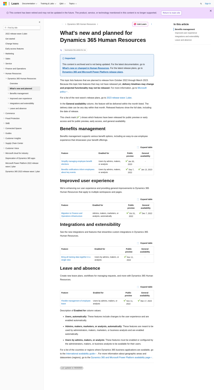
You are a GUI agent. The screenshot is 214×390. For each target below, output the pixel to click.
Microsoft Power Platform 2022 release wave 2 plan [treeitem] (21, 165)
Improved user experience (186, 33)
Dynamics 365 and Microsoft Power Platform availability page (120, 357)
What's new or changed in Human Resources (85, 68)
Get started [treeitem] (10, 39)
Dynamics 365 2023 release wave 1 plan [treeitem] (22, 171)
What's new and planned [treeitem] (21, 88)
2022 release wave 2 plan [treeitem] (16, 34)
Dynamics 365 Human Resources (81, 24)
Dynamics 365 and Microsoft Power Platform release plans (92, 72)
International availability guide (80, 353)
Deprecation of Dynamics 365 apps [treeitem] (20, 158)
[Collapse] (39, 22)
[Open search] (201, 3)
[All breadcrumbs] (62, 24)
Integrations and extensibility (187, 36)
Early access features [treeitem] (14, 49)
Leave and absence (183, 40)
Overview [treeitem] (14, 83)
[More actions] (151, 24)
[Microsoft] (5, 3)
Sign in (208, 3)
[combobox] (21, 28)
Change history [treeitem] (11, 44)
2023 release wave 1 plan (119, 98)
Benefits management (185, 29)
